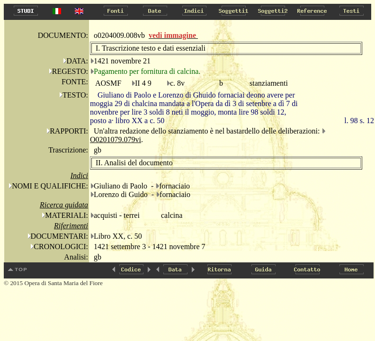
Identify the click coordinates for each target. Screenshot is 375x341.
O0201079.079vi (115, 139)
